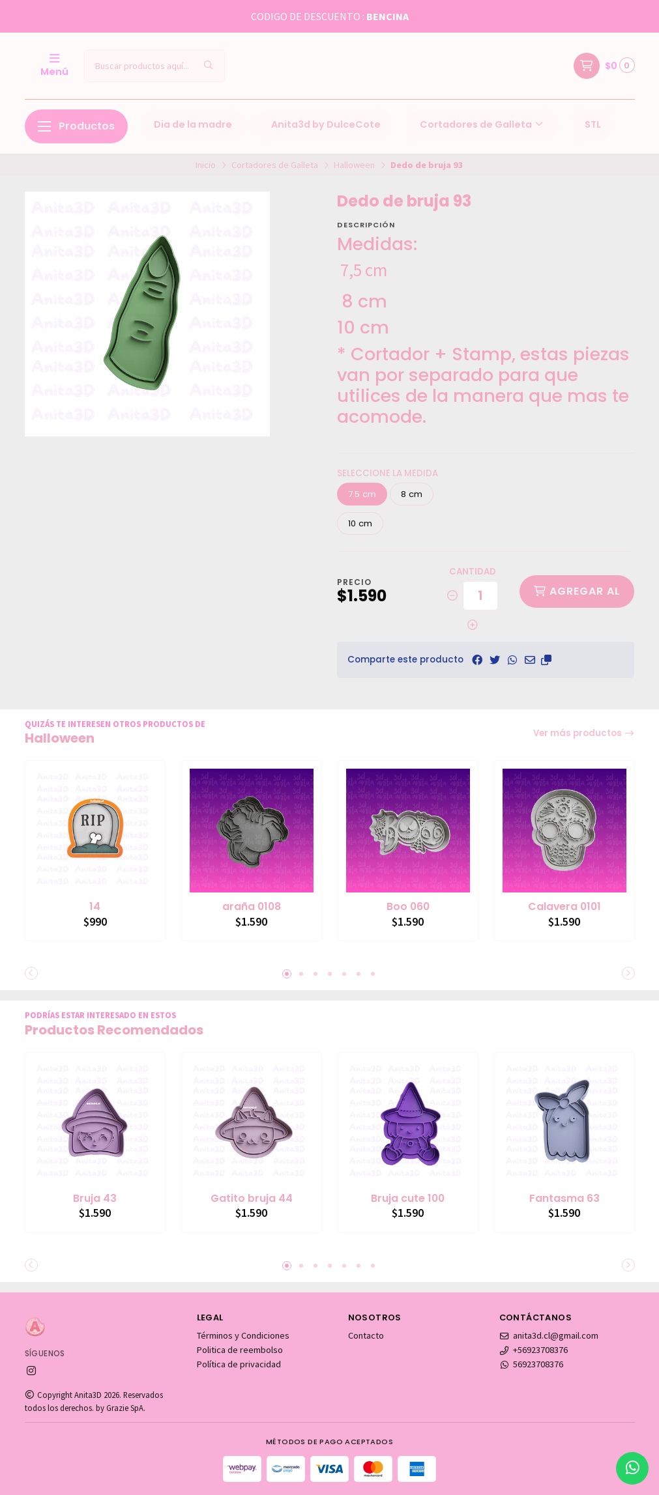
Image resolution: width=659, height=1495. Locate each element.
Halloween (354, 165)
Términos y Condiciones (243, 1335)
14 (94, 906)
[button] (546, 660)
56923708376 (531, 1364)
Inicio (206, 165)
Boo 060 (408, 906)
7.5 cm (362, 494)
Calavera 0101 (564, 906)
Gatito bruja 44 (252, 1198)
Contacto (366, 1335)
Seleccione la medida (387, 473)
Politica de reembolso (240, 1349)
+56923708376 (533, 1349)
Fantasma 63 (564, 1198)
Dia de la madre (193, 124)
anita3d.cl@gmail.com (549, 1335)
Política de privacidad (239, 1364)
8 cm (411, 494)
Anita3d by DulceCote (326, 124)
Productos (76, 126)
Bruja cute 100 (408, 1198)
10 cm (360, 523)
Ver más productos (584, 733)
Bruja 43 (95, 1198)
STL (593, 124)
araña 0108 (251, 906)
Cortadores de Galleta (483, 124)
